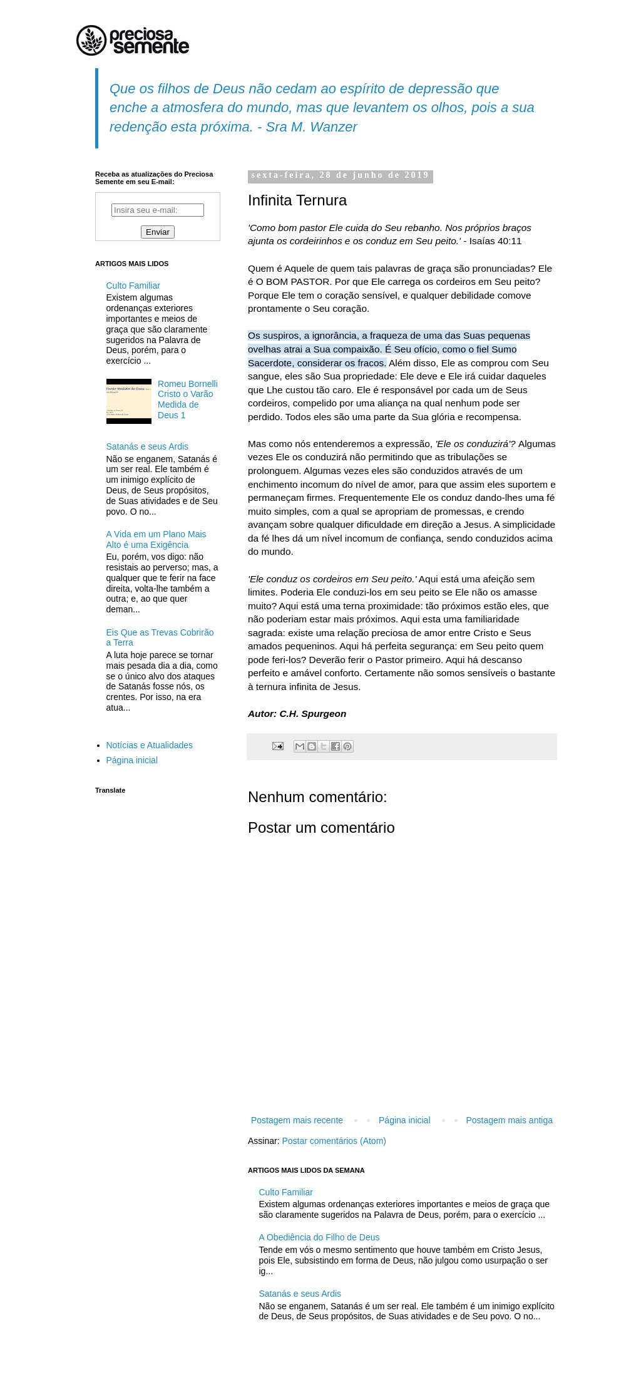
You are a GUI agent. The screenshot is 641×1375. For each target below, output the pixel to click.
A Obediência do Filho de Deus (319, 1237)
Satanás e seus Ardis (300, 1294)
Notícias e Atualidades (149, 745)
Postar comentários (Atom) (334, 1141)
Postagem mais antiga (509, 1120)
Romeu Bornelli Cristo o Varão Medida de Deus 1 (188, 399)
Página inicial (405, 1120)
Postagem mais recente (297, 1120)
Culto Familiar (286, 1192)
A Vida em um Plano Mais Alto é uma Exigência (156, 539)
